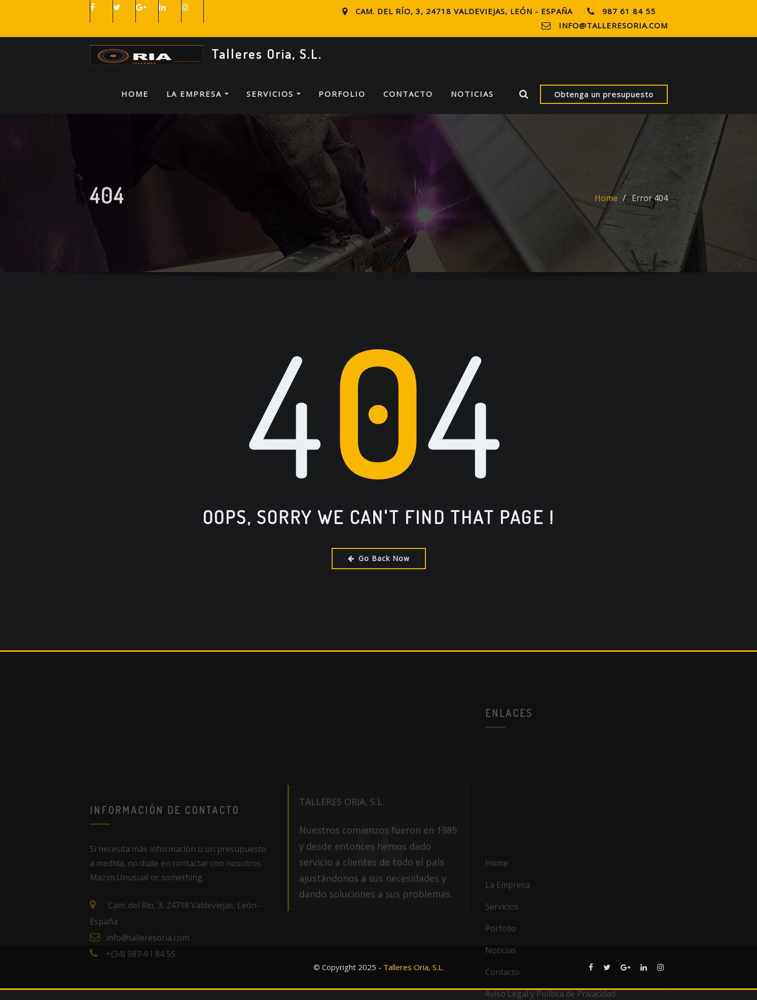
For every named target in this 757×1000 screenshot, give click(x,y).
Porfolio (342, 104)
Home (135, 104)
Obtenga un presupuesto (604, 104)
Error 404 (650, 217)
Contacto (408, 104)
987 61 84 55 (629, 11)
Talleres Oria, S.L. (266, 54)
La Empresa (197, 104)
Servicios (273, 104)
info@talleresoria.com (613, 25)
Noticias (472, 104)
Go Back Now (379, 568)
